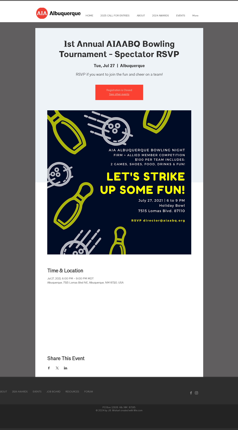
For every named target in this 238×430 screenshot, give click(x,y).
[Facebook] (191, 393)
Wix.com (138, 410)
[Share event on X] (57, 368)
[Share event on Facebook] (49, 368)
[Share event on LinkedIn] (65, 368)
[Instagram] (196, 393)
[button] (72, 392)
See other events (119, 94)
